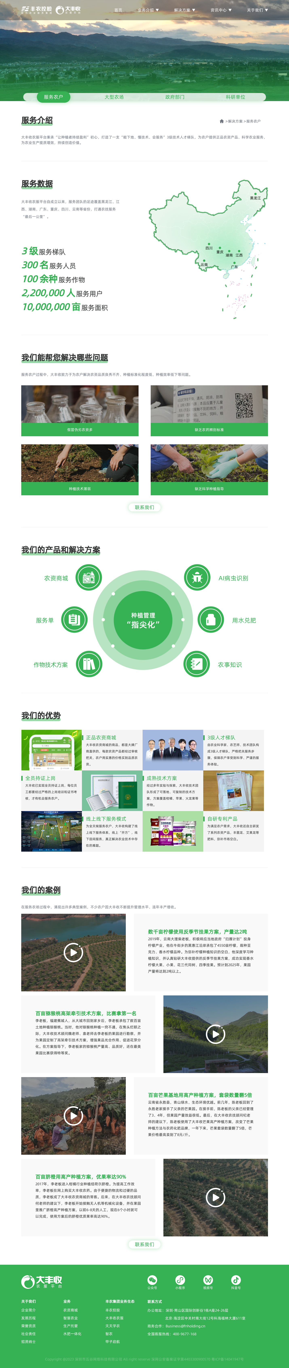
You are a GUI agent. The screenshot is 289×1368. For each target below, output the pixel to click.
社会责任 (28, 1333)
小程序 (180, 1287)
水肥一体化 (72, 1333)
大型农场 (114, 97)
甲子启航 (112, 1341)
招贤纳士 (28, 1341)
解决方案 (184, 10)
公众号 (152, 1287)
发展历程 (28, 1317)
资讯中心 (221, 10)
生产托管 (70, 1325)
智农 (109, 1333)
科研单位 (235, 97)
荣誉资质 (28, 1325)
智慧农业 (70, 1317)
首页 (118, 10)
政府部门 (175, 97)
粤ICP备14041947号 (227, 1359)
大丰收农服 (114, 1317)
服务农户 (53, 97)
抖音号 (236, 1287)
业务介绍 (148, 10)
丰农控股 (112, 1310)
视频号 (208, 1287)
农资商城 (70, 1310)
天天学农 (112, 1325)
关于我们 (257, 10)
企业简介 (28, 1310)
